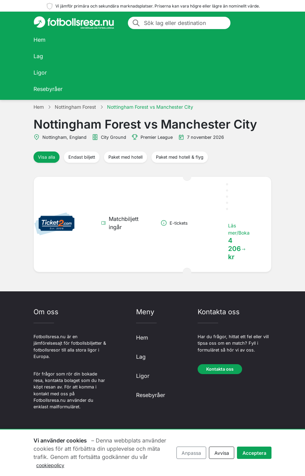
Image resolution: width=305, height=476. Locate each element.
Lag (38, 56)
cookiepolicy (50, 465)
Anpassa (191, 453)
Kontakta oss (220, 369)
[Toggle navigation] (263, 23)
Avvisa (221, 453)
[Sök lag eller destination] (185, 23)
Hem (39, 39)
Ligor (40, 72)
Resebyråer (48, 88)
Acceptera (254, 453)
